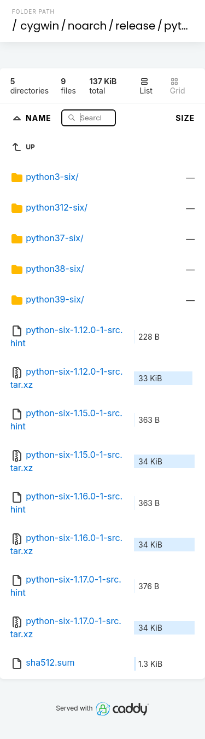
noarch (87, 25)
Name (40, 117)
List (146, 86)
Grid (177, 86)
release (135, 25)
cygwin (39, 25)
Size (185, 118)
